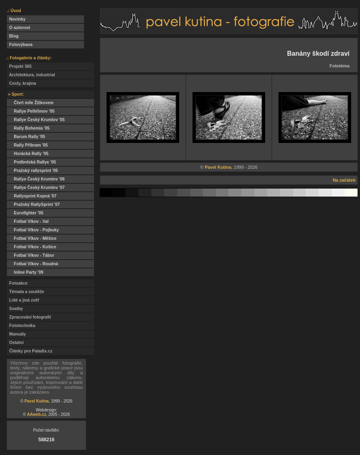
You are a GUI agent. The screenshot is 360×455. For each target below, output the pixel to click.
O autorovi (18, 27)
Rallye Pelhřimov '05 (30, 111)
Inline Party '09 (25, 272)
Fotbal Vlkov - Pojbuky (33, 230)
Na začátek (344, 180)
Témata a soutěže (25, 291)
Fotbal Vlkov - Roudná (32, 264)
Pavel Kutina (37, 401)
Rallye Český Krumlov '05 (36, 119)
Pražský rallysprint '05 (32, 170)
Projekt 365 (19, 66)
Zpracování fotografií (29, 317)
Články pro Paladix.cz (29, 351)
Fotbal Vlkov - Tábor (30, 255)
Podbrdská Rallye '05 (31, 162)
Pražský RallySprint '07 (33, 204)
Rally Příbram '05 (27, 145)
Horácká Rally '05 (27, 153)
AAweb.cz (36, 414)
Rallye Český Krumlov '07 (36, 187)
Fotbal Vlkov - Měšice (32, 238)
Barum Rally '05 (26, 136)
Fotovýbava (20, 44)
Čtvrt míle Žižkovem (30, 103)
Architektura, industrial (31, 75)
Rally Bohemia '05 (28, 128)
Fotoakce (17, 283)
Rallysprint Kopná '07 (32, 196)
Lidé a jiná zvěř (23, 300)
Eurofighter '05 (25, 213)
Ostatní (15, 342)
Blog (13, 36)
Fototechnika (21, 325)
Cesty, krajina (21, 83)
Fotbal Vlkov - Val (27, 221)
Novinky (16, 19)
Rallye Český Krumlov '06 (36, 179)
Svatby (15, 308)
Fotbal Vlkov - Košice (31, 247)
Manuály (16, 334)
